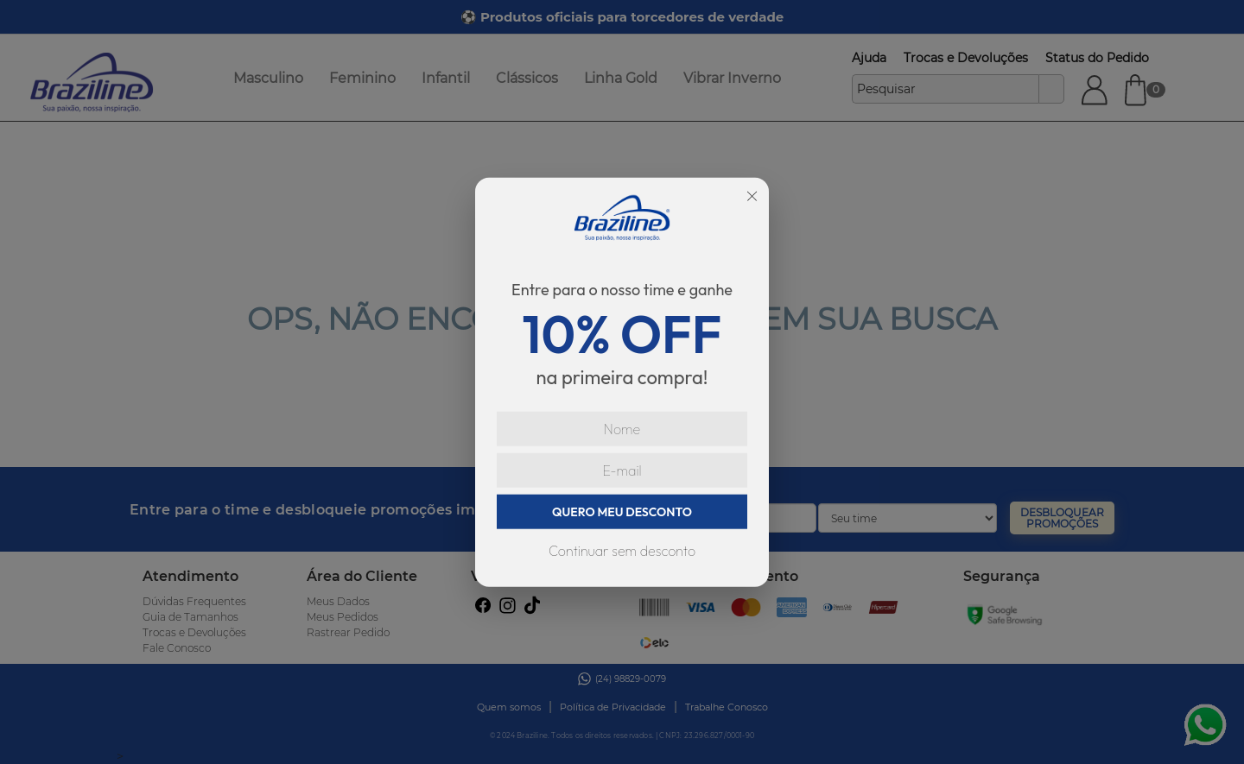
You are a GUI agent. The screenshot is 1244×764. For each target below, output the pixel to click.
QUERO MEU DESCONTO (622, 512)
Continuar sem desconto (622, 550)
